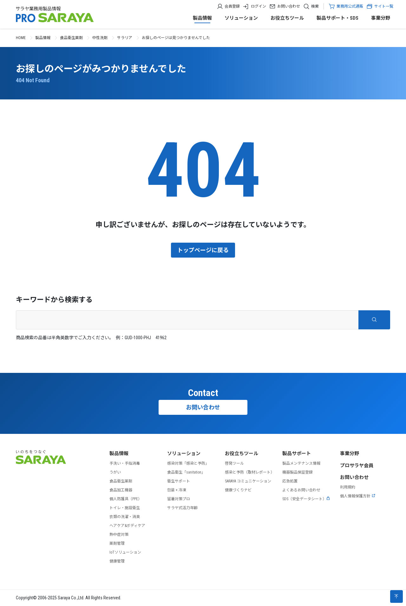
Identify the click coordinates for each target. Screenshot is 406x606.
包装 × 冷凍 (176, 490)
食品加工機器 (120, 490)
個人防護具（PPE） (125, 499)
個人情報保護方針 (358, 496)
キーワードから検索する (54, 300)
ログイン (258, 6)
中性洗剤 (100, 38)
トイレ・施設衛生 (124, 508)
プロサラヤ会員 (356, 465)
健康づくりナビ (238, 490)
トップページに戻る (203, 250)
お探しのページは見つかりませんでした (176, 38)
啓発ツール (234, 463)
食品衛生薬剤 (71, 38)
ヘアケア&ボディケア (127, 525)
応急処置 (290, 481)
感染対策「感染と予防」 (188, 463)
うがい (115, 472)
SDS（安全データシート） (306, 499)
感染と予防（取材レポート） (249, 472)
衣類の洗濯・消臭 (124, 517)
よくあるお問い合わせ (301, 490)
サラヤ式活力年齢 (182, 508)
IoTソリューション (125, 552)
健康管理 (117, 561)
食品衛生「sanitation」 (186, 472)
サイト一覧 (379, 6)
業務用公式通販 (350, 6)
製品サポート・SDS (337, 18)
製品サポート (296, 453)
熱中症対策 (118, 534)
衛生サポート (178, 481)
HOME (21, 38)
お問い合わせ (288, 6)
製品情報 (202, 18)
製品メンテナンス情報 (301, 463)
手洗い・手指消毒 (124, 463)
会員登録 (232, 6)
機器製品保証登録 (297, 472)
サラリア (124, 38)
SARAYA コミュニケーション (248, 481)
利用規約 (347, 487)
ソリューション (241, 18)
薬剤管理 (117, 543)
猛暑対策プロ (178, 499)
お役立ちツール (287, 18)
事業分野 (380, 18)
